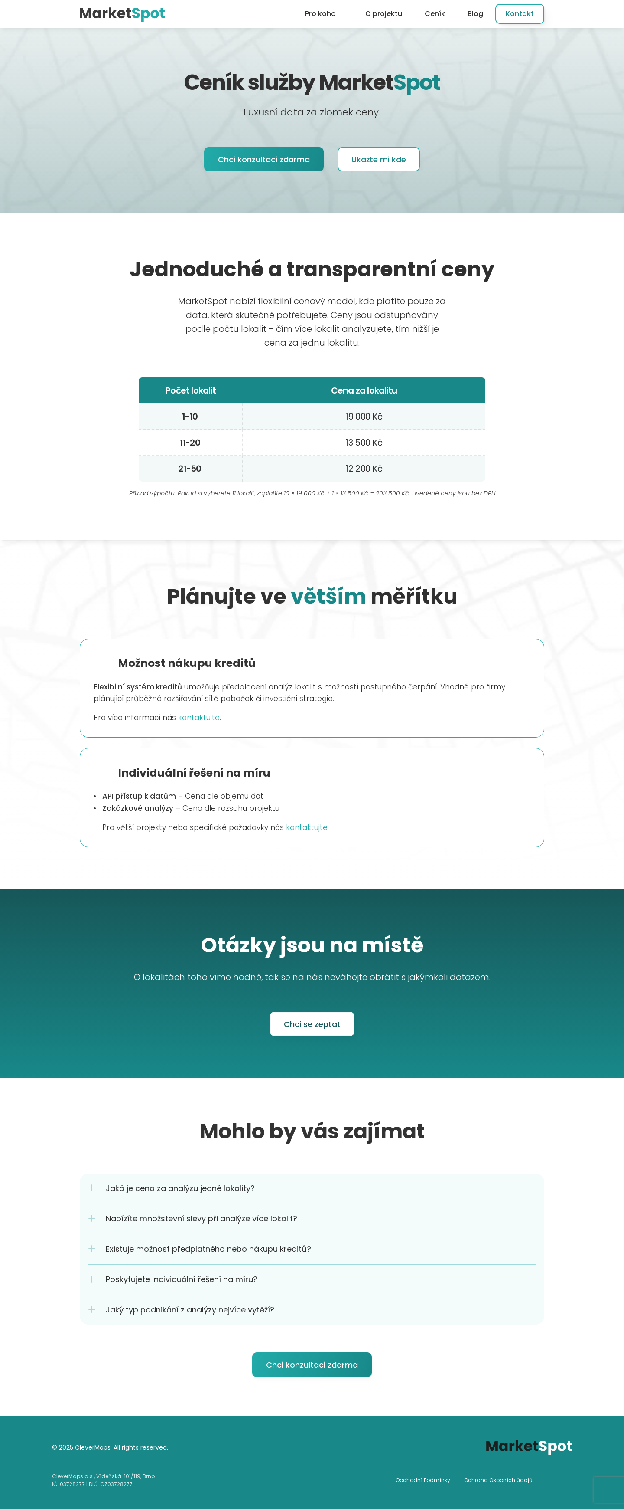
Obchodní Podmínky (423, 1480)
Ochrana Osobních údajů (498, 1480)
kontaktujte (199, 717)
